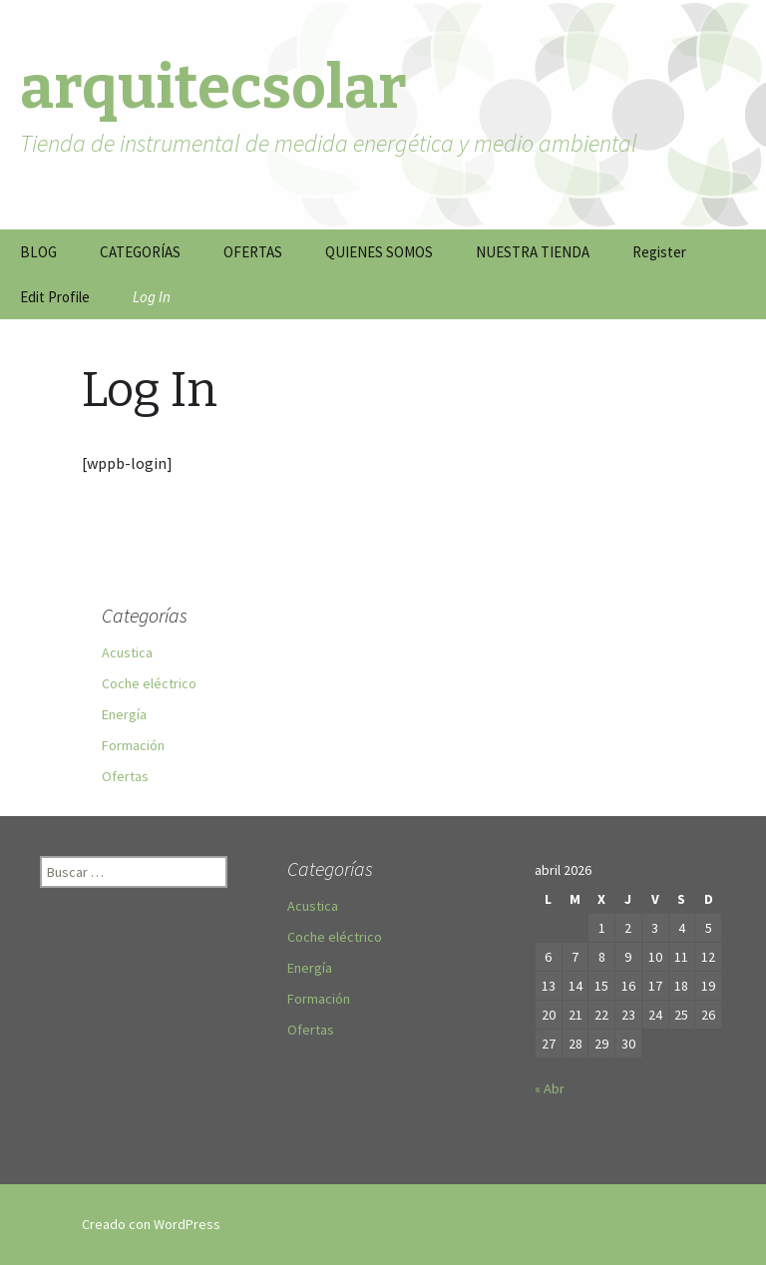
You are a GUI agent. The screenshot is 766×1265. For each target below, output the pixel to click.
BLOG (38, 251)
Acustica (127, 652)
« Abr (550, 1088)
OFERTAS (252, 251)
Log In (152, 296)
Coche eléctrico (149, 683)
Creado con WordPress (151, 1224)
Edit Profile (55, 296)
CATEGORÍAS (140, 251)
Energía (124, 714)
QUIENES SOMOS (379, 251)
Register (659, 251)
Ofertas (125, 776)
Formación (133, 745)
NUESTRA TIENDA (532, 251)
